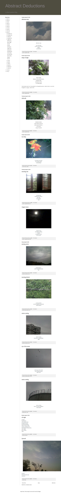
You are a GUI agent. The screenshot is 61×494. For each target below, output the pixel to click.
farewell (24, 438)
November (9, 35)
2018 (7, 26)
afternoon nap (25, 19)
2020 (7, 23)
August (8, 39)
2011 (7, 71)
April (8, 63)
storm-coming (25, 313)
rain (29, 203)
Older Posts (53, 482)
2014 (7, 30)
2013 (7, 32)
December (9, 33)
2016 (7, 29)
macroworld (32, 491)
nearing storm (25, 244)
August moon (25, 207)
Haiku (28, 52)
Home (39, 482)
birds (25, 376)
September (9, 38)
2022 (7, 20)
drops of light (25, 57)
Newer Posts (24, 482)
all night (24, 417)
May (8, 62)
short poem (25, 435)
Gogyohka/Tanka (26, 93)
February (8, 66)
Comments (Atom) (29, 484)
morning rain (25, 171)
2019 (7, 24)
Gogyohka (25, 52)
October (8, 36)
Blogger (39, 491)
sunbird (27, 166)
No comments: (35, 51)
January (8, 68)
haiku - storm (30, 376)
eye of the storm (26, 346)
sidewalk (24, 98)
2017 (7, 27)
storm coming (25, 379)
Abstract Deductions (25, 5)
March (8, 65)
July (8, 60)
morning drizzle (26, 277)
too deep (24, 136)
